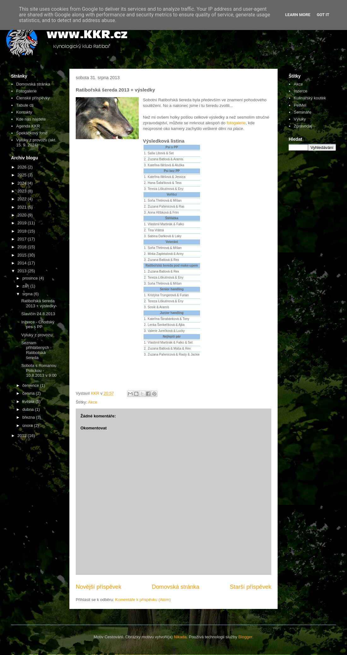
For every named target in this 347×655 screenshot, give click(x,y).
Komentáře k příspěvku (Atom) (143, 599)
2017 (22, 239)
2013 (22, 270)
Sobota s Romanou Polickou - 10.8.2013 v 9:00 (38, 370)
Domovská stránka (175, 587)
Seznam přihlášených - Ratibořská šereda (36, 350)
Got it (323, 14)
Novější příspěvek (98, 587)
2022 (22, 199)
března (29, 417)
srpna (28, 294)
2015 (22, 255)
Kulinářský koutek (310, 98)
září (26, 286)
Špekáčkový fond (31, 133)
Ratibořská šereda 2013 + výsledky (38, 303)
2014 (22, 263)
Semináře (302, 112)
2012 (22, 435)
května (29, 401)
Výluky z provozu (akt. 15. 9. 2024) (36, 142)
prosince (30, 278)
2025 (22, 175)
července (31, 385)
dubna (28, 409)
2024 (22, 183)
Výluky (300, 119)
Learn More (297, 14)
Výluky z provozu (36, 335)
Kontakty (24, 112)
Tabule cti (24, 105)
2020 (22, 215)
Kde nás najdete (31, 119)
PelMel (300, 105)
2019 (22, 223)
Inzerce (300, 91)
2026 (22, 167)
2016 (22, 247)
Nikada (180, 636)
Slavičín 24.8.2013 (38, 313)
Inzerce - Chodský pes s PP (37, 324)
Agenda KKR (28, 126)
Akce (92, 402)
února (28, 425)
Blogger (245, 636)
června (29, 393)
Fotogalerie (26, 91)
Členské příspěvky (33, 98)
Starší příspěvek (250, 587)
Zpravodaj (303, 126)
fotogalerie (236, 123)
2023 (22, 191)
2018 (22, 231)
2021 (22, 207)
